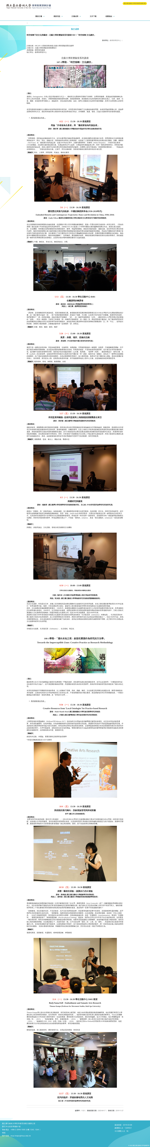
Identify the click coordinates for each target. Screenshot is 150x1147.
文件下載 (93, 16)
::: (27, 23)
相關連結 (108, 16)
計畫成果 (75, 16)
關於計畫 (38, 16)
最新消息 (57, 16)
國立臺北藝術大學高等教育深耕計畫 (135, 3)
